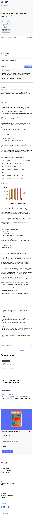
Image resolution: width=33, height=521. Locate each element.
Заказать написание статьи (6, 486)
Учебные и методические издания (7, 495)
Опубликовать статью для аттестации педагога (8, 484)
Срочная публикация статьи (6, 481)
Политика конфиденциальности (5, 513)
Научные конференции (5, 468)
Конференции (6, 5)
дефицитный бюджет (13, 60)
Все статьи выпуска (5, 385)
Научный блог (3, 493)
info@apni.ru (22, 350)
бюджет (3, 58)
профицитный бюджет (5, 60)
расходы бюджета (15, 58)
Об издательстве (4, 497)
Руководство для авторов (6, 470)
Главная (2, 5)
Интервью (3, 491)
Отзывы (2, 474)
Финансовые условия (5, 472)
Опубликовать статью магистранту (7, 479)
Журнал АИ (3, 466)
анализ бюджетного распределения (25, 58)
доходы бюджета (8, 58)
